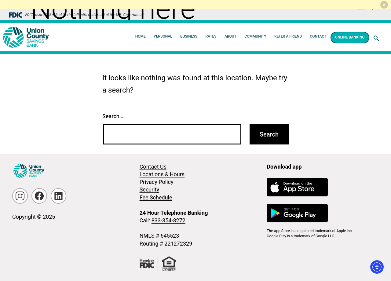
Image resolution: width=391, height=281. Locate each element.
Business (188, 36)
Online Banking (350, 37)
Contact (318, 36)
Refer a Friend (288, 36)
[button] (376, 38)
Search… (112, 116)
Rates (210, 36)
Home (140, 36)
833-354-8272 (168, 220)
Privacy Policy (157, 182)
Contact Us (153, 166)
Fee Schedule (156, 197)
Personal (163, 36)
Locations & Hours (162, 174)
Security (149, 189)
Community (255, 36)
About (230, 36)
